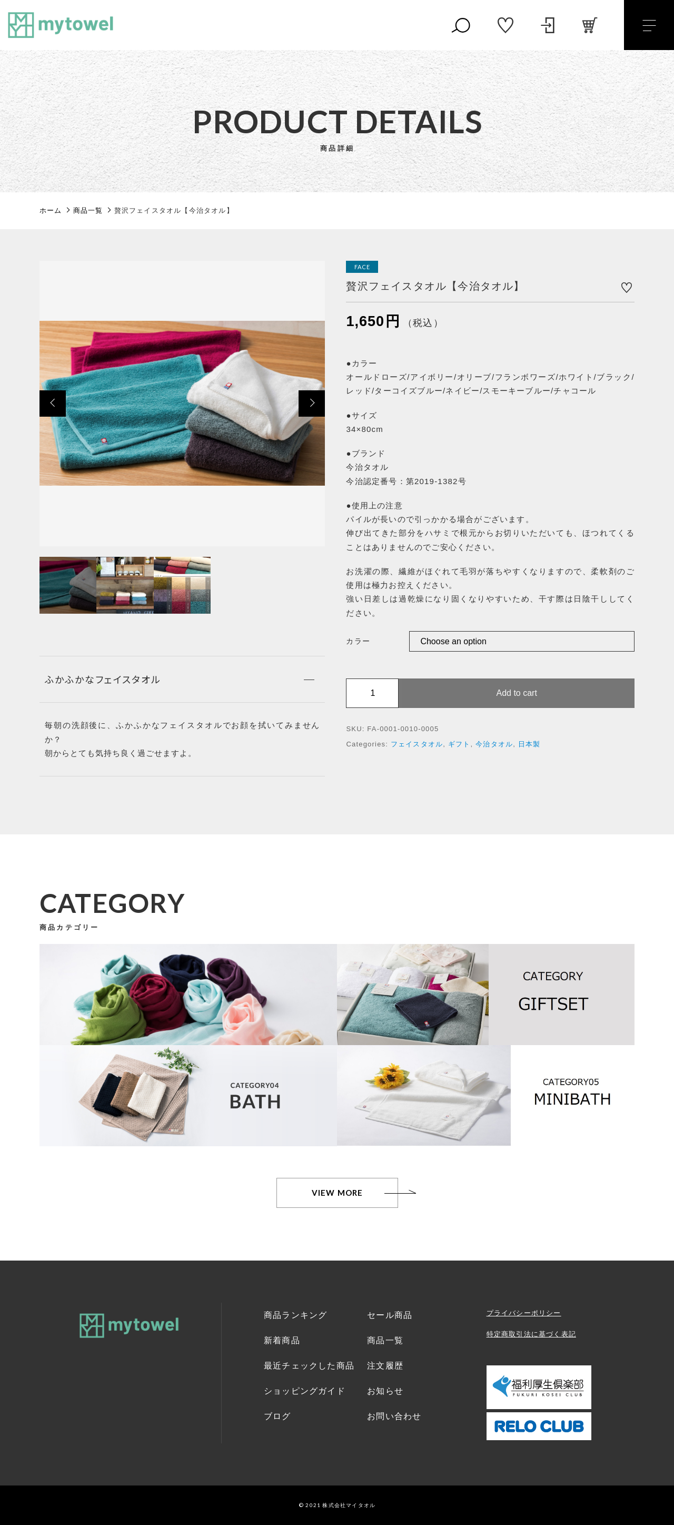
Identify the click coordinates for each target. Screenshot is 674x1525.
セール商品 (389, 1315)
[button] (52, 403)
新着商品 (282, 1340)
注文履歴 (385, 1365)
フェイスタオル (417, 744)
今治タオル (494, 744)
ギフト (459, 744)
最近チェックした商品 (309, 1365)
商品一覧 (385, 1340)
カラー (358, 641)
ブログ (277, 1416)
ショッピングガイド (304, 1390)
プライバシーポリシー (524, 1313)
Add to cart (517, 692)
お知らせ (385, 1390)
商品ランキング (295, 1315)
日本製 (529, 744)
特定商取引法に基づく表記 (531, 1334)
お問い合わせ (394, 1416)
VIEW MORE (337, 1192)
